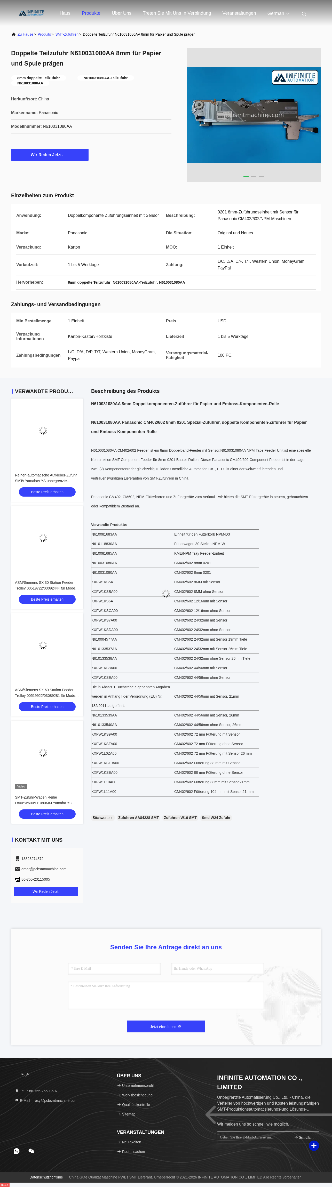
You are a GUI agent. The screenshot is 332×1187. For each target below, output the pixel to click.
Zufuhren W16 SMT (180, 818)
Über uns (121, 13)
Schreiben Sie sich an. (304, 1137)
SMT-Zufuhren (66, 34)
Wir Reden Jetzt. (50, 154)
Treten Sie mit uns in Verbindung (177, 13)
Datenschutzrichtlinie (46, 1177)
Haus (65, 13)
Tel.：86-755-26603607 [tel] (36, 1091)
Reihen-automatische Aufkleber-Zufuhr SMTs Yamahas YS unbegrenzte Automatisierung (46, 481)
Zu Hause (25, 34)
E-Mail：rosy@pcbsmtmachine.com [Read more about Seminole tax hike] (46, 1100)
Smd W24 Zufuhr (216, 818)
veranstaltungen (239, 13)
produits (44, 34)
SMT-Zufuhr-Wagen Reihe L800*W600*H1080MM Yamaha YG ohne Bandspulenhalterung (43, 803)
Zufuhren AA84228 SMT (138, 818)
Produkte (91, 13)
